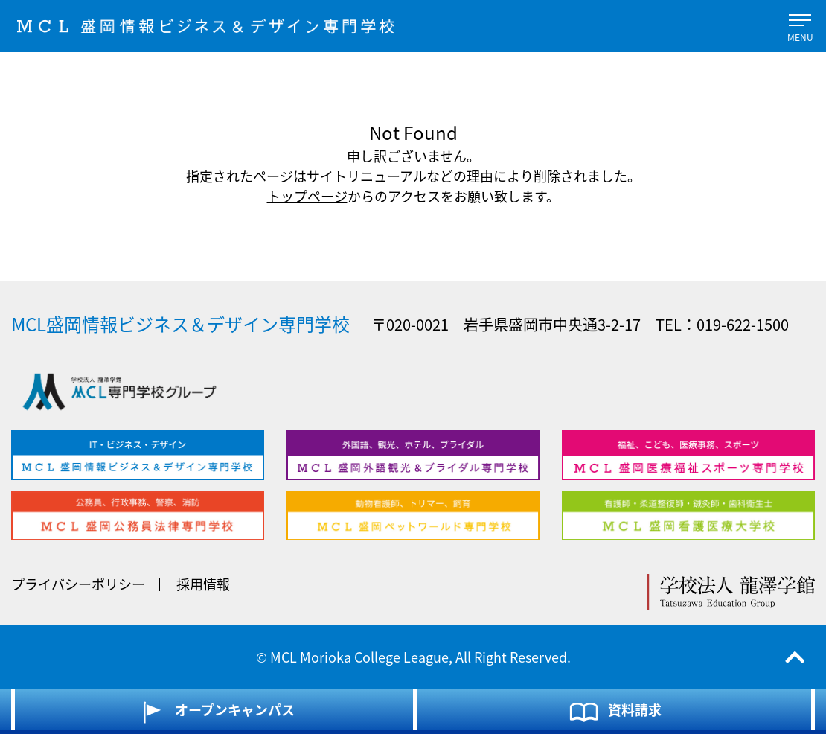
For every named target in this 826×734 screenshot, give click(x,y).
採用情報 (203, 584)
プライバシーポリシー (78, 584)
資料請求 (614, 712)
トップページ (307, 196)
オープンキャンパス (214, 712)
